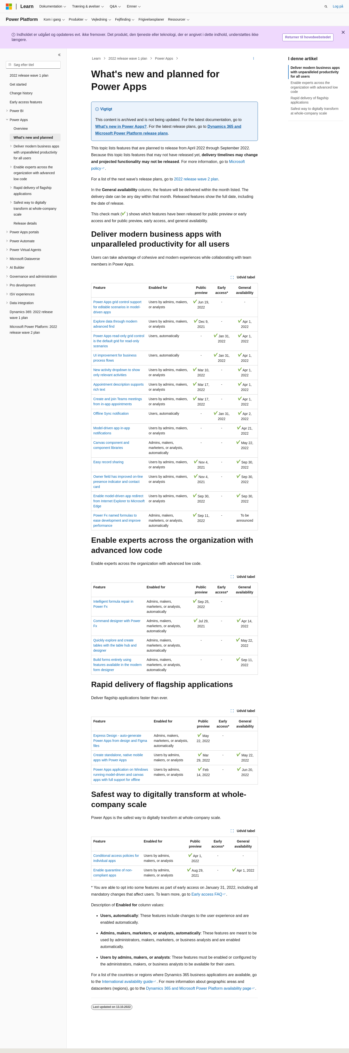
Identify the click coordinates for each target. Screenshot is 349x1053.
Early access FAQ (206, 894)
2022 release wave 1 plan (128, 58)
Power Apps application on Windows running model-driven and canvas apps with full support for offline (120, 775)
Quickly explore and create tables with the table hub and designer (114, 645)
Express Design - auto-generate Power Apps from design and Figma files (120, 741)
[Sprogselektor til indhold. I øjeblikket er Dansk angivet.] (16, 1045)
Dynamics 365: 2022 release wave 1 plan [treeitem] (31, 315)
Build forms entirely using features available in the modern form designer (117, 665)
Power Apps (164, 58)
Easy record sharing (108, 462)
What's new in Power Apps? (121, 126)
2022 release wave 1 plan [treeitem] (29, 75)
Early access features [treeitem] (26, 102)
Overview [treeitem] (21, 128)
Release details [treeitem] (25, 223)
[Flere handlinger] (253, 58)
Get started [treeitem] (18, 84)
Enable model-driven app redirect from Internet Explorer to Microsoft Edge (119, 501)
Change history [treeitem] (21, 93)
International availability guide (127, 982)
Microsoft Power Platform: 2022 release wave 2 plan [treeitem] (33, 330)
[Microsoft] (9, 6)
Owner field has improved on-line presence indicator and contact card (118, 482)
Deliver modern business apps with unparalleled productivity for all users (315, 72)
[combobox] (33, 65)
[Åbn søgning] (326, 6)
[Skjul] (59, 54)
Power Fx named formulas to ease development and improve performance (117, 520)
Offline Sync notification (111, 413)
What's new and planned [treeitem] (33, 137)
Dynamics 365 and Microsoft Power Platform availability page (198, 988)
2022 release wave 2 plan (196, 179)
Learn (96, 58)
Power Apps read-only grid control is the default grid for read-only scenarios (118, 341)
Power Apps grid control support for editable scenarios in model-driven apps (117, 307)
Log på (338, 6)
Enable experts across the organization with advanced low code (314, 87)
